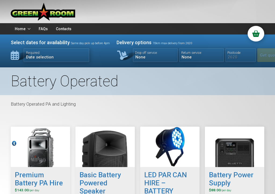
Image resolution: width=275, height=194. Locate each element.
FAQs (43, 29)
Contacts (63, 29)
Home (20, 29)
